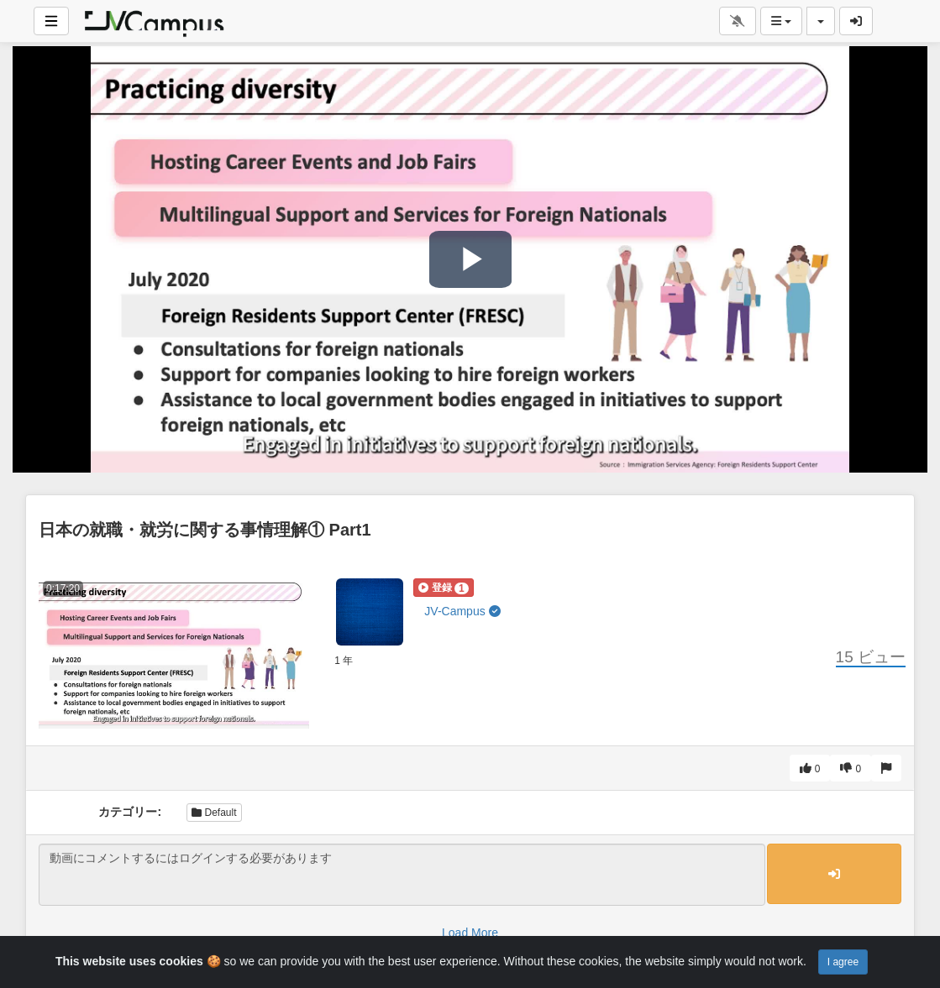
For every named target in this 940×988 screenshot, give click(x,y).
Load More (470, 932)
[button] (443, 587)
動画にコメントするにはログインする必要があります (402, 875)
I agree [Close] (843, 962)
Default (214, 812)
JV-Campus (462, 611)
